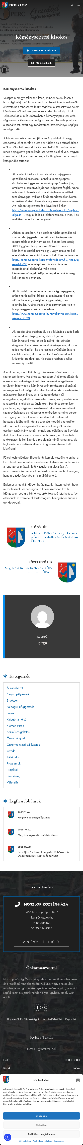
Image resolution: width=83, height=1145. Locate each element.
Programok (13, 763)
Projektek (12, 770)
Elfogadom (41, 1116)
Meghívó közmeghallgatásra (34, 817)
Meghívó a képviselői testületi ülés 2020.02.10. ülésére (28, 570)
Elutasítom (41, 1125)
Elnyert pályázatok (18, 694)
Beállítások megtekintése (41, 1134)
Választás (12, 782)
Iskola (10, 713)
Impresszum (59, 1141)
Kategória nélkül (44, 50)
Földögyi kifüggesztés (20, 707)
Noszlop (18, 5)
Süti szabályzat (25, 1141)
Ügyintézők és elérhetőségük (23, 1019)
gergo (42, 642)
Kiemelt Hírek (15, 726)
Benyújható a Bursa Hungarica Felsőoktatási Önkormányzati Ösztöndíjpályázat (44, 854)
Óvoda (11, 751)
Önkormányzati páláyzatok (23, 745)
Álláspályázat (15, 688)
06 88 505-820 (41, 923)
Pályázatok (13, 757)
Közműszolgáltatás (18, 732)
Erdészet (12, 700)
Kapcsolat (70, 1019)
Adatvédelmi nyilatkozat (42, 1141)
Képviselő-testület (52, 1019)
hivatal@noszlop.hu (41, 917)
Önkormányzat (16, 738)
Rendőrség (13, 776)
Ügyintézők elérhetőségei (42, 942)
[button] (78, 1080)
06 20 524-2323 (41, 928)
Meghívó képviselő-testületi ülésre (38, 835)
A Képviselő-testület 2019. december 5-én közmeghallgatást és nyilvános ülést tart (55, 537)
